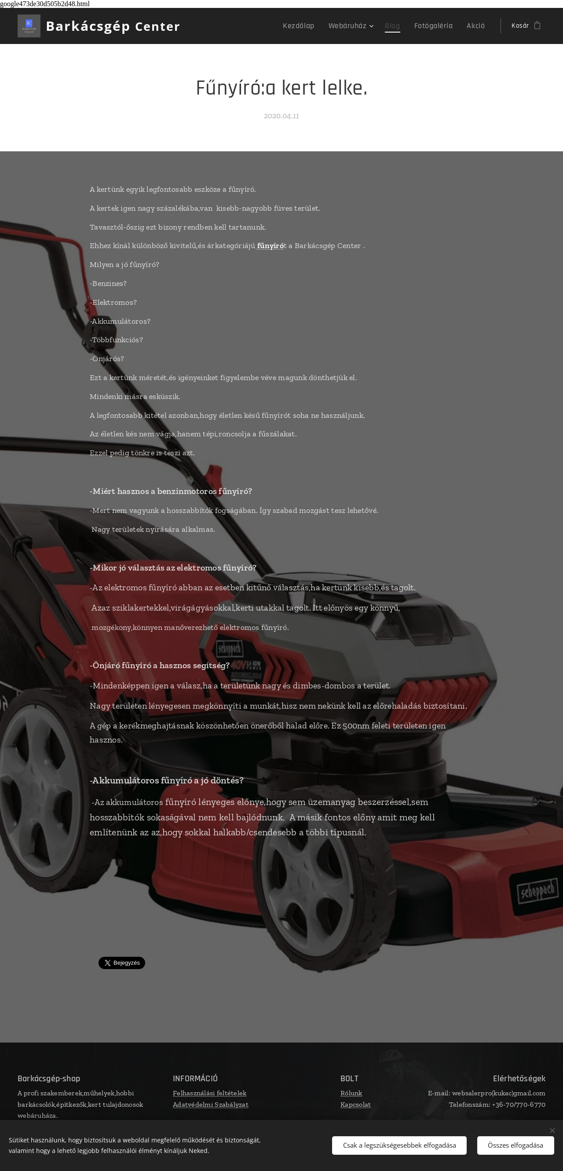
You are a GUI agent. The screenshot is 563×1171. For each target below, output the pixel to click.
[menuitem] (314, 26)
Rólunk (351, 1093)
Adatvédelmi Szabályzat (211, 1104)
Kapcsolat (355, 1104)
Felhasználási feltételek (209, 1093)
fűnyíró (270, 245)
